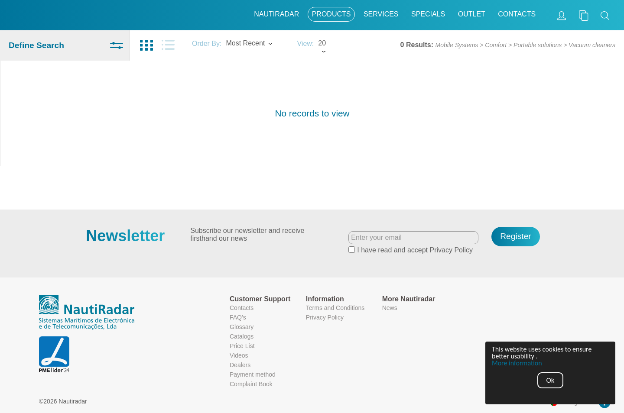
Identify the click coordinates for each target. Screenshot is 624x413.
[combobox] (257, 44)
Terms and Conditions (335, 307)
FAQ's (238, 317)
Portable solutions (538, 45)
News (389, 307)
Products (331, 14)
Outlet (471, 14)
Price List (242, 345)
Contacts (517, 14)
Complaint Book (251, 384)
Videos (239, 355)
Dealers (240, 364)
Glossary (242, 326)
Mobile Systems (457, 45)
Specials (428, 14)
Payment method (253, 374)
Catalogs (242, 336)
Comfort (496, 45)
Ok (550, 380)
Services (381, 14)
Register (515, 236)
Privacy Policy (451, 250)
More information (517, 363)
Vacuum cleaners (592, 45)
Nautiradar (276, 14)
